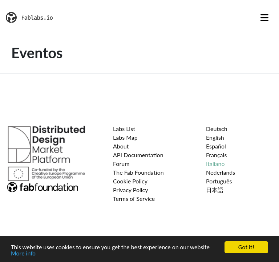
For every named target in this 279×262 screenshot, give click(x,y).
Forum (121, 163)
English (215, 137)
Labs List (124, 128)
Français (216, 154)
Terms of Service (134, 198)
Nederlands (220, 172)
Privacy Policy (130, 189)
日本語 (214, 189)
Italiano (215, 163)
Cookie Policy (130, 181)
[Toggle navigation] (264, 17)
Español (216, 146)
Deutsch (216, 128)
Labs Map (125, 137)
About (121, 146)
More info (23, 254)
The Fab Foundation (138, 172)
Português (219, 181)
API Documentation (138, 154)
